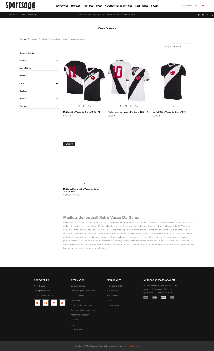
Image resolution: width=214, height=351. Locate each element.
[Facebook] (54, 303)
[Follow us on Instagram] (45, 303)
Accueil (23, 38)
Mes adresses (112, 290)
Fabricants (24, 106)
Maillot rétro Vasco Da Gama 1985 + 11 (81, 112)
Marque (23, 75)
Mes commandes (114, 295)
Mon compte (10, 14)
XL (89, 105)
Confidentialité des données (82, 305)
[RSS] (62, 303)
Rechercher (196, 6)
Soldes (69, 144)
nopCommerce (133, 346)
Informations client (114, 286)
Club (21, 83)
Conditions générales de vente (83, 290)
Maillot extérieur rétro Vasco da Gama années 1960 (81, 190)
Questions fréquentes (79, 295)
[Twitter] (37, 303)
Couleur (23, 90)
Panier (109, 300)
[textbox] (186, 6)
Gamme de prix (26, 53)
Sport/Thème (25, 68)
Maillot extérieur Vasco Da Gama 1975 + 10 (128, 112)
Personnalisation (77, 300)
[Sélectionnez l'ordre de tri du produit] (183, 46)
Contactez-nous (77, 329)
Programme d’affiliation (80, 314)
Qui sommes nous (78, 286)
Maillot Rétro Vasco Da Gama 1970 (169, 112)
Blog (72, 324)
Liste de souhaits (114, 305)
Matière (23, 98)
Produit (22, 60)
